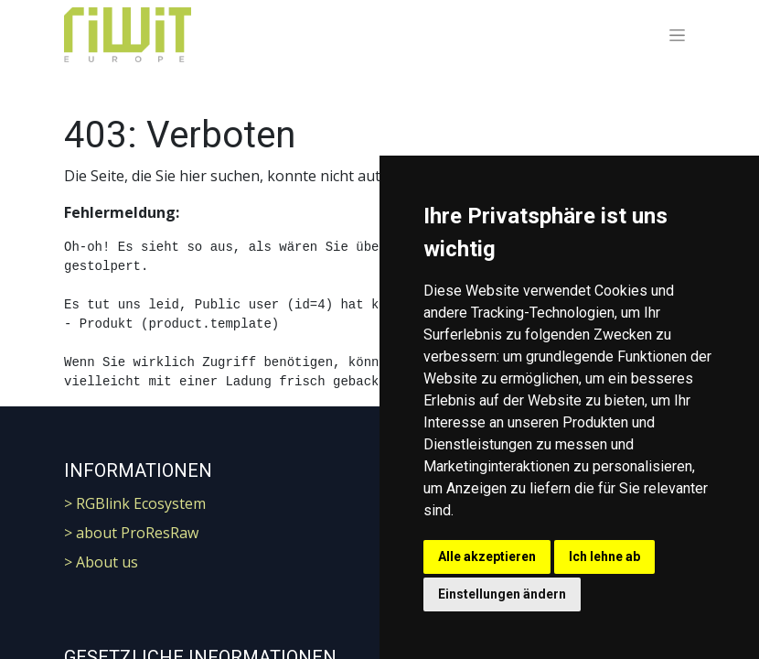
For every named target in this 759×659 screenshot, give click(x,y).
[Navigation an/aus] (677, 35)
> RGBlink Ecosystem (135, 503)
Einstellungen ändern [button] (502, 594)
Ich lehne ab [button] (604, 556)
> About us (101, 562)
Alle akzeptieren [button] (487, 556)
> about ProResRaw (131, 533)
